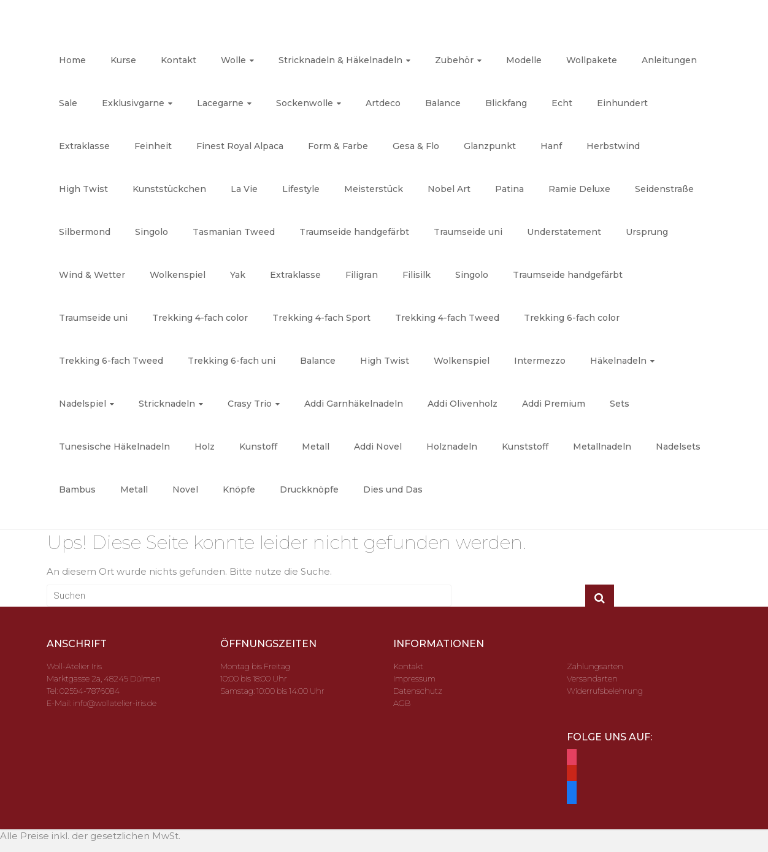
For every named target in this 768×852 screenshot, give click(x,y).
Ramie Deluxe (579, 188)
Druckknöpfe (309, 489)
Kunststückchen (169, 188)
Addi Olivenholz (462, 403)
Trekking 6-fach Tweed (111, 360)
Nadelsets (678, 446)
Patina (509, 188)
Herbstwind (613, 146)
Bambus (77, 489)
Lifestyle (301, 188)
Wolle (233, 60)
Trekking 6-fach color (572, 317)
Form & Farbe (338, 146)
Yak (237, 274)
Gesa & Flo (416, 146)
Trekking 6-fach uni (231, 360)
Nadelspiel (82, 403)
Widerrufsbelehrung (605, 691)
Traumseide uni (468, 231)
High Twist (83, 188)
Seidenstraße (664, 188)
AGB (401, 703)
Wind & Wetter (92, 274)
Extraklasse (84, 146)
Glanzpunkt (490, 146)
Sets (619, 403)
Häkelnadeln (618, 360)
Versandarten (592, 678)
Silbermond (84, 231)
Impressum (414, 678)
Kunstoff (258, 446)
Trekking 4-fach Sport (321, 317)
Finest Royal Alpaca (239, 146)
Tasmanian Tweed (234, 231)
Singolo (151, 231)
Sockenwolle (304, 103)
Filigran (361, 274)
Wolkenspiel (177, 274)
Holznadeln (451, 446)
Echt (561, 103)
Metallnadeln (602, 446)
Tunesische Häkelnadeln (114, 446)
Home (72, 60)
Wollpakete (591, 60)
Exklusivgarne (133, 103)
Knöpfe (239, 489)
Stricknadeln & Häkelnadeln (340, 60)
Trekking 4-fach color (200, 317)
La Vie (244, 188)
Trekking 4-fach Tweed (447, 317)
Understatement (564, 231)
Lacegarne (220, 103)
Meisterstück (373, 188)
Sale (68, 103)
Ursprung (647, 231)
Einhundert (622, 103)
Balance (443, 103)
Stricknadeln (167, 403)
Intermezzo (540, 360)
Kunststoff (525, 446)
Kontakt (178, 60)
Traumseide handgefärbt (354, 231)
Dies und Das (393, 489)
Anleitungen (669, 60)
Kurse (123, 60)
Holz (204, 446)
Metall (315, 446)
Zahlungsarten (595, 666)
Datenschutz (417, 691)
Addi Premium (553, 403)
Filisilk (416, 274)
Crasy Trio (250, 403)
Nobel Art (449, 188)
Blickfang (506, 103)
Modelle (524, 60)
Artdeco (383, 103)
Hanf (551, 146)
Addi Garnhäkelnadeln (353, 403)
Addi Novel (378, 446)
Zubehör (454, 60)
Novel (185, 489)
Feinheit (153, 146)
